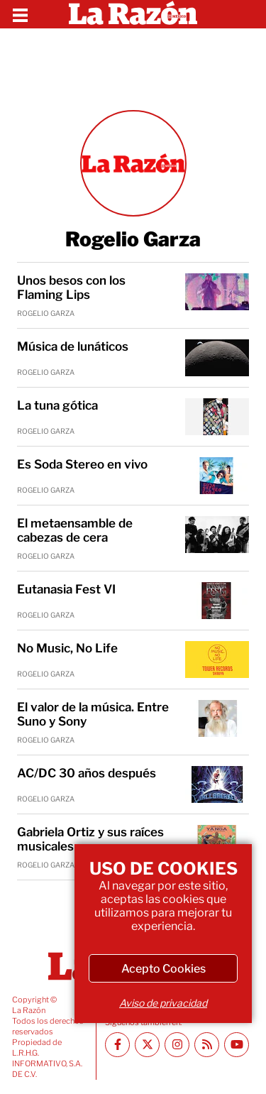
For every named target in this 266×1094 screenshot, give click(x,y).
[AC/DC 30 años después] (217, 784)
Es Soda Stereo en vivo (82, 464)
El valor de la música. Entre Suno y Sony (93, 714)
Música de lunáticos (72, 346)
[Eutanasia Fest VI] (217, 600)
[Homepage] (133, 14)
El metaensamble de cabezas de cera (75, 530)
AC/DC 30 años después (86, 773)
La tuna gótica (57, 405)
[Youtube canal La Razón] (236, 1044)
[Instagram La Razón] (177, 1044)
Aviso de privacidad (163, 1003)
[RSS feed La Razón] (206, 1044)
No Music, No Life (67, 648)
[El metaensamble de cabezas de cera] (217, 534)
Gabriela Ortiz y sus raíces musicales (90, 839)
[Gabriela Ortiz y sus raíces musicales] (217, 843)
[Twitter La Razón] (147, 1044)
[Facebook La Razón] (117, 1044)
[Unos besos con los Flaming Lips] (217, 291)
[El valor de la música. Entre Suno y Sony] (217, 718)
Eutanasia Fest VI (66, 589)
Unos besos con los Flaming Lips (71, 287)
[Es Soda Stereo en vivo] (217, 475)
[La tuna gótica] (217, 416)
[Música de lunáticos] (217, 357)
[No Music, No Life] (217, 659)
